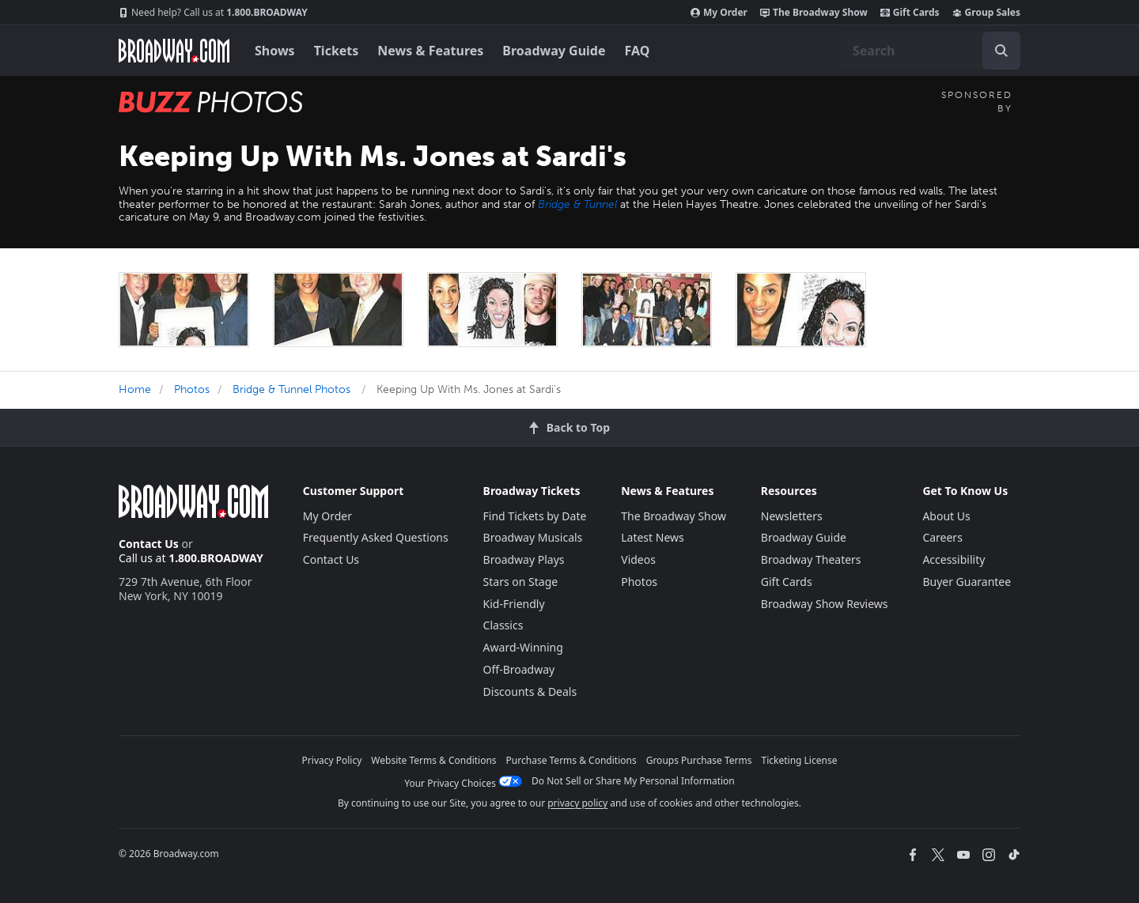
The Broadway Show (814, 12)
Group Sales (986, 12)
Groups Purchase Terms (699, 760)
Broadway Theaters (811, 559)
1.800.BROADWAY (213, 12)
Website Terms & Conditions (433, 760)
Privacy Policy (332, 760)
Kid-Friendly (514, 603)
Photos (192, 389)
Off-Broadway (519, 669)
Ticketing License (800, 760)
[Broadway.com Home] (174, 50)
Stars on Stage (520, 581)
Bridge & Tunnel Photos (291, 389)
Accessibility (953, 559)
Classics (503, 625)
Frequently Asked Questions (375, 537)
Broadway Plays (524, 559)
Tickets (336, 50)
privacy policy (577, 803)
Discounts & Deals (530, 691)
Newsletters (792, 515)
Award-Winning (523, 647)
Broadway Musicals (533, 537)
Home (135, 389)
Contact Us (149, 543)
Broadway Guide (553, 50)
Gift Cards (910, 12)
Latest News (652, 537)
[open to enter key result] (1001, 51)
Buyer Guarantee (966, 581)
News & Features (430, 50)
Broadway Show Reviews (824, 603)
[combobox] (930, 51)
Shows (275, 50)
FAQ (637, 50)
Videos (638, 559)
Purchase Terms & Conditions (571, 760)
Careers (942, 537)
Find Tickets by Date (535, 515)
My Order (719, 12)
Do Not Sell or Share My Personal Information (633, 781)
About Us (946, 515)
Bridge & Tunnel (577, 204)
